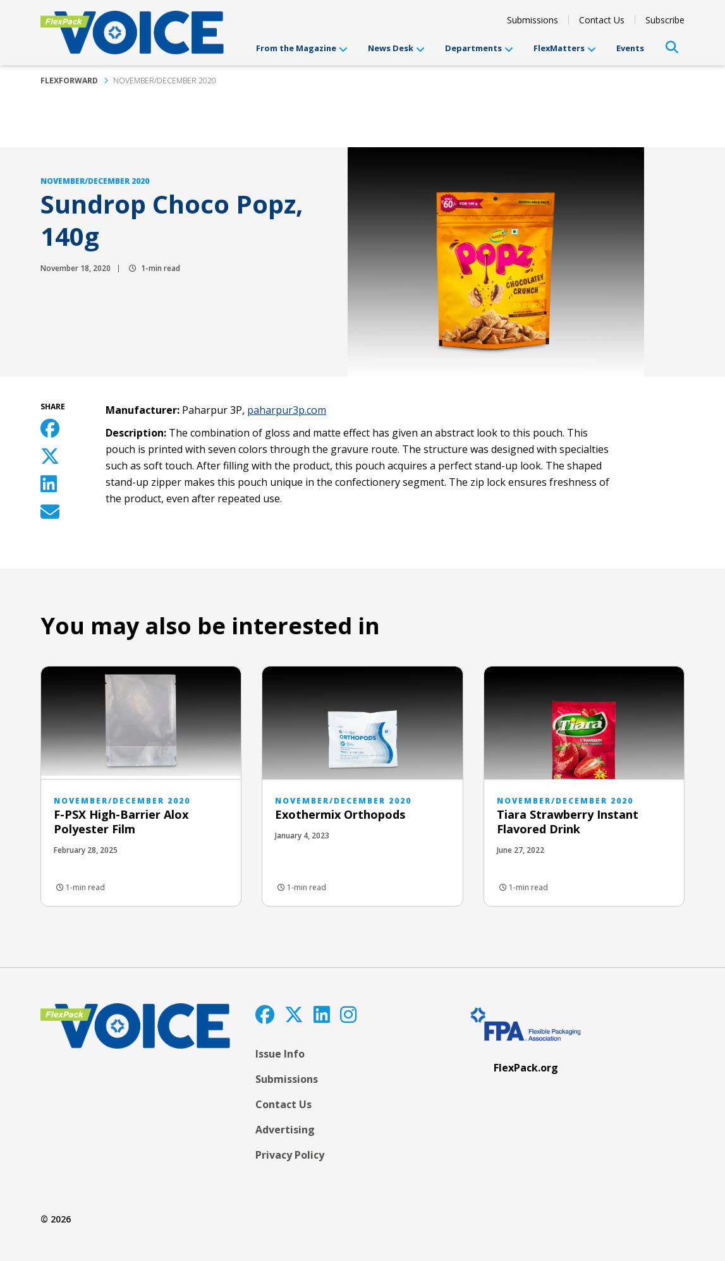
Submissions (532, 20)
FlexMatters (564, 48)
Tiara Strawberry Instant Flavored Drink (567, 821)
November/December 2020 (164, 80)
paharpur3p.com (286, 410)
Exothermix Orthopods (340, 814)
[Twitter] (293, 1014)
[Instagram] (348, 1014)
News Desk (396, 48)
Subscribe (665, 20)
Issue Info (280, 1054)
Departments (479, 48)
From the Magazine (302, 48)
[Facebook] (264, 1014)
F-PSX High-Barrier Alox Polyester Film (121, 821)
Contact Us (601, 20)
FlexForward (69, 80)
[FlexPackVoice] (132, 33)
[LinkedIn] (322, 1014)
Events (630, 48)
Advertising (285, 1130)
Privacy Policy (289, 1155)
